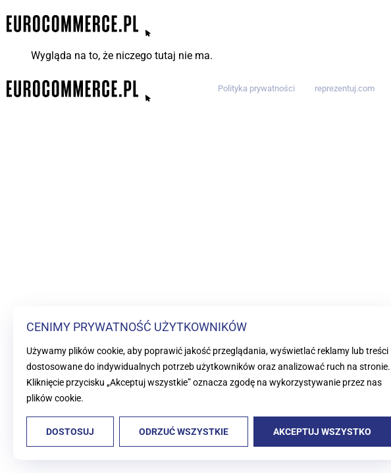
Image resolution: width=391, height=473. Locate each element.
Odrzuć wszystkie (183, 431)
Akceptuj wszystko (322, 431)
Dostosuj (70, 431)
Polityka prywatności (256, 88)
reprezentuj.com (345, 88)
